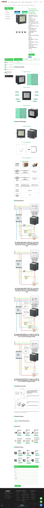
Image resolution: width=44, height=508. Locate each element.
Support (26, 2)
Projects (23, 2)
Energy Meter (14, 5)
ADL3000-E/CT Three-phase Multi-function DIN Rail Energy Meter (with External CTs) (28, 411)
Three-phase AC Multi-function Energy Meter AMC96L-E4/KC (26, 5)
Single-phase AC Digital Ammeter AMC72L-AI (21, 412)
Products (15, 2)
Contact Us (30, 2)
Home (9, 2)
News (19, 2)
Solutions (12, 2)
